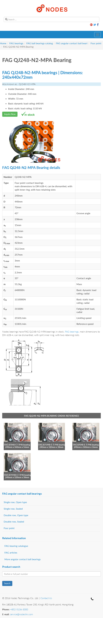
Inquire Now (10, 114)
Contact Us (46, 598)
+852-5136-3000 (19, 609)
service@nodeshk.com (21, 614)
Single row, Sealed (13, 508)
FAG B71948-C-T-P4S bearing (52, 444)
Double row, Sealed (14, 521)
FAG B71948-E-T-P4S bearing (17, 475)
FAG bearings (16, 43)
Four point (96, 43)
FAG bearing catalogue (16, 545)
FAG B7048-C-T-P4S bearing (17, 444)
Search (7, 583)
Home (3, 43)
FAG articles (10, 552)
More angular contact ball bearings (22, 559)
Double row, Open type (16, 515)
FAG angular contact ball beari (71, 43)
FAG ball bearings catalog (39, 43)
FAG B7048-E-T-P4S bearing (86, 444)
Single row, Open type (15, 502)
